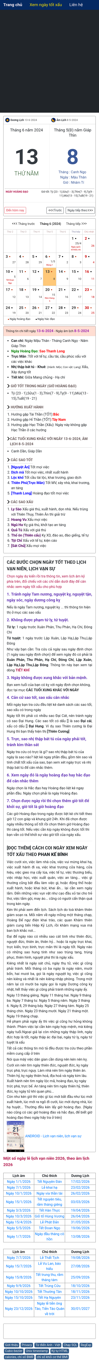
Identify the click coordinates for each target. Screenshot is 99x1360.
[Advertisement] (49, 61)
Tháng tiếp (76, 224)
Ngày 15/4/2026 (19, 1222)
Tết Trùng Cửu (49, 1286)
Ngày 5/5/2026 (19, 1228)
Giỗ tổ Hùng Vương (49, 1216)
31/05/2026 (80, 1222)
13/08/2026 (80, 1236)
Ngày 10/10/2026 (19, 1292)
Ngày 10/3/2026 (19, 1216)
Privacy (27, 1345)
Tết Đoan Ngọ (49, 1228)
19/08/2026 (80, 1258)
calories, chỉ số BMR (19, 1357)
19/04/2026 (80, 1210)
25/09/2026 (80, 1277)
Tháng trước (23, 224)
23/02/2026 (80, 1187)
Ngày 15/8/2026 (19, 1277)
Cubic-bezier (13, 1351)
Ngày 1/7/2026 (19, 1236)
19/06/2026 (80, 1228)
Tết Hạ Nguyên (49, 1297)
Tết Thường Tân (49, 1292)
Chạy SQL (70, 1345)
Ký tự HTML (59, 1351)
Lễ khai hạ (49, 1187)
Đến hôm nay (15, 210)
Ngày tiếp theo (80, 210)
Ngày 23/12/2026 (19, 1309)
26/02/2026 (80, 1193)
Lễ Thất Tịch (49, 1258)
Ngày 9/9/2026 (19, 1286)
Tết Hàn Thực (49, 1210)
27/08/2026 (80, 1266)
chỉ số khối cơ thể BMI (52, 1357)
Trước (55, 210)
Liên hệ (76, 4)
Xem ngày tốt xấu (46, 4)
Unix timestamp (37, 1351)
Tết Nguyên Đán (49, 1182)
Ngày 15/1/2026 (19, 1202)
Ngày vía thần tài (49, 1193)
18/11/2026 (80, 1292)
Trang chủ (12, 4)
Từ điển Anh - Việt (47, 1345)
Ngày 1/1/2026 (19, 1182)
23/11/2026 (80, 1297)
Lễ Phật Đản (49, 1222)
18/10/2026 (80, 1286)
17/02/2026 (80, 1182)
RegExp (86, 1345)
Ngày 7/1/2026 (19, 1187)
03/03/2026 (80, 1202)
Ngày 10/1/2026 (19, 1193)
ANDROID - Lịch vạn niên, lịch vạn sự (53, 1136)
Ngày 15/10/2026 (19, 1297)
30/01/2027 (80, 1309)
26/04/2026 (80, 1216)
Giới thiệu (11, 1345)
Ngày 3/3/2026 (19, 1210)
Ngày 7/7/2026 (19, 1258)
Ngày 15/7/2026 (19, 1266)
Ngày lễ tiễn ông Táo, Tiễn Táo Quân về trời (49, 1308)
